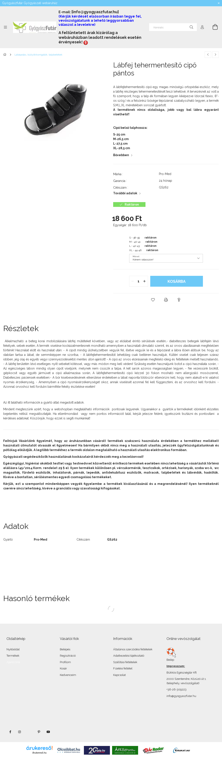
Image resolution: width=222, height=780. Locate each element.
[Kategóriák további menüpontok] (5, 27)
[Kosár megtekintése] (213, 27)
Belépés (65, 649)
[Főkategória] (5, 54)
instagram (19, 732)
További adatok (125, 193)
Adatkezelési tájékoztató (128, 655)
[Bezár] (218, 3)
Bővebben (121, 155)
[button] (153, 300)
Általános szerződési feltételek (132, 649)
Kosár (63, 668)
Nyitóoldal (13, 649)
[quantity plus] (144, 281)
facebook (10, 732)
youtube (48, 732)
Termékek (13, 655)
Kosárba (177, 281)
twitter (29, 732)
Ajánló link (13, 662)
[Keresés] (173, 27)
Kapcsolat (119, 675)
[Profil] (202, 27)
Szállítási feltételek (125, 662)
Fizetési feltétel (122, 668)
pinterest (38, 732)
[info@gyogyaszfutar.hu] (95, 12)
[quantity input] (138, 281)
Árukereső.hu (39, 752)
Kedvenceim (68, 675)
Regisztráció (68, 655)
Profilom (65, 662)
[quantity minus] (132, 281)
